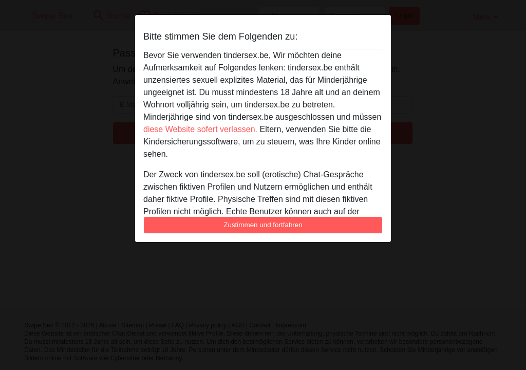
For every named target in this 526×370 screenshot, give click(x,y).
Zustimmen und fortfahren (263, 225)
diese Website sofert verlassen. (200, 129)
